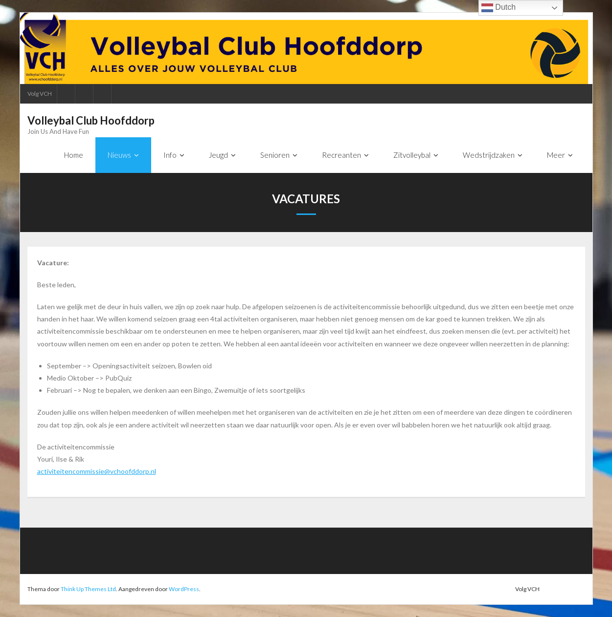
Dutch (498, 8)
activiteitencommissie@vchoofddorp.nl (96, 471)
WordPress (184, 589)
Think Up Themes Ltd (88, 589)
